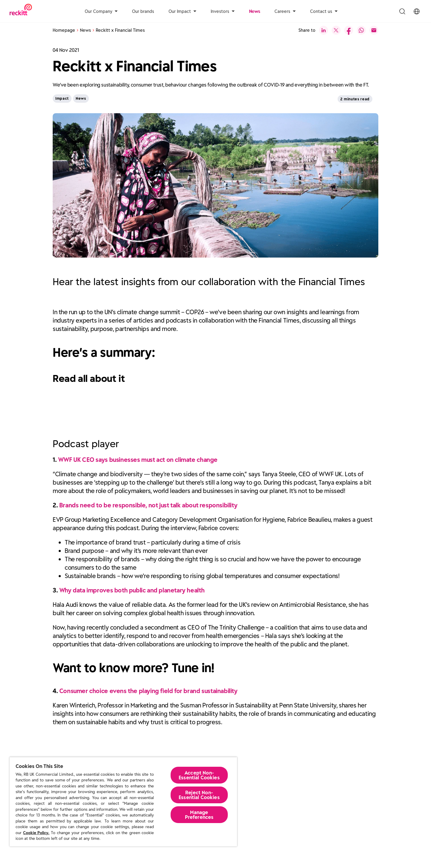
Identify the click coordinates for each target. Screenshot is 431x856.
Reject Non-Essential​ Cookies (199, 795)
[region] (123, 801)
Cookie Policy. (36, 832)
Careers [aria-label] (285, 11)
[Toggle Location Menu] (416, 11)
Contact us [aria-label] (324, 11)
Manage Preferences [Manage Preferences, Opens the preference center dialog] (199, 814)
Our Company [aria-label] (101, 11)
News (254, 11)
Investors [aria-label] (223, 11)
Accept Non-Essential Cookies (199, 775)
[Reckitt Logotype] (21, 11)
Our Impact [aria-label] (182, 11)
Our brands (143, 11)
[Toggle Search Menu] (402, 11)
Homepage (64, 30)
